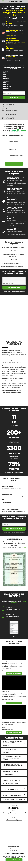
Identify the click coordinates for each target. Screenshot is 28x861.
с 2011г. (16, 850)
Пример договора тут (20, 204)
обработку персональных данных (17, 533)
